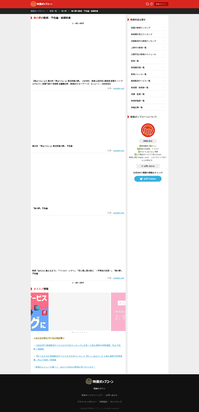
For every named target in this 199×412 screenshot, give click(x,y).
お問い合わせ (148, 166)
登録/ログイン (161, 4)
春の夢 (64, 11)
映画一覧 (53, 11)
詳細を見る (147, 141)
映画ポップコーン (38, 11)
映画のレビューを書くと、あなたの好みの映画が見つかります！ (65, 367)
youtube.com (118, 88)
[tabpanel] (78, 312)
